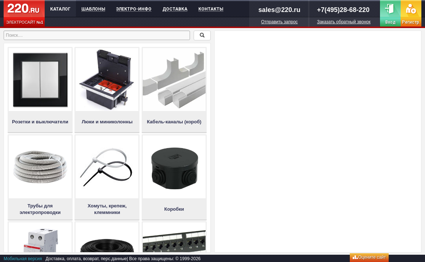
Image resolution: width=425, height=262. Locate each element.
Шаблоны (93, 9)
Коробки (174, 209)
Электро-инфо (133, 9)
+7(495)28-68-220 (343, 9)
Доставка (174, 9)
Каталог (60, 9)
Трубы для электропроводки (40, 209)
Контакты (210, 9)
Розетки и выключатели (40, 121)
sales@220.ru (279, 9)
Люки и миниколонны (107, 121)
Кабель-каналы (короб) (174, 121)
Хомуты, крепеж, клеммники (107, 209)
